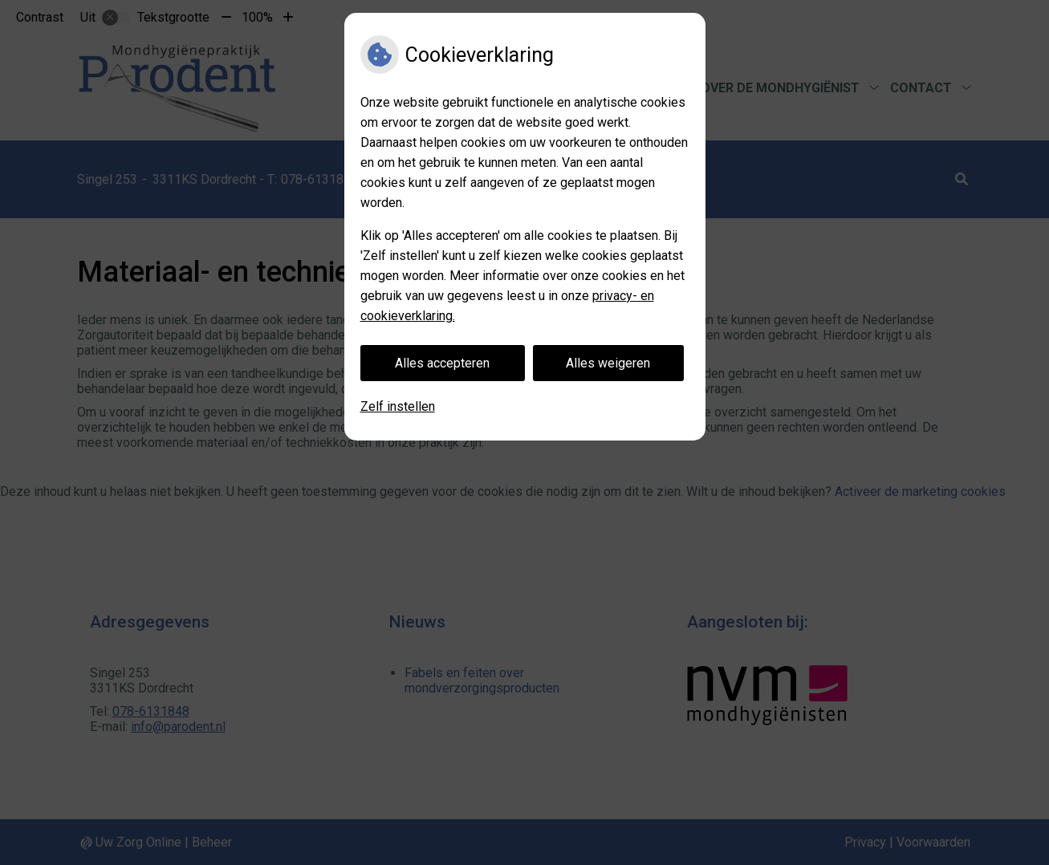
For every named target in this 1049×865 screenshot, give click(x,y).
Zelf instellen (397, 406)
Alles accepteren (442, 363)
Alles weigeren (608, 363)
